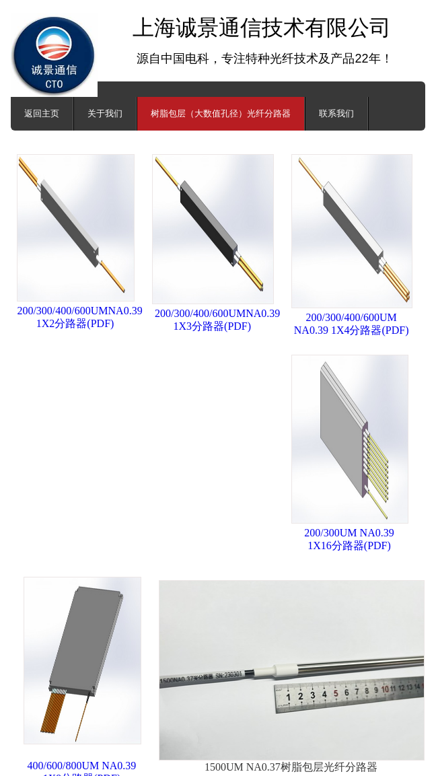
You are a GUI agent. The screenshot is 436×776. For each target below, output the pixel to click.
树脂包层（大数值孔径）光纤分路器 (221, 113)
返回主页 (41, 113)
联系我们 (336, 113)
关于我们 (104, 113)
